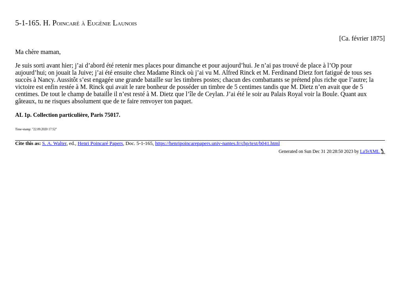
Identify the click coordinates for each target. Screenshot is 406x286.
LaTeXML (372, 151)
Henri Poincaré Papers (100, 143)
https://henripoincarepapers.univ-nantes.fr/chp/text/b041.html (217, 143)
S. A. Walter (54, 143)
